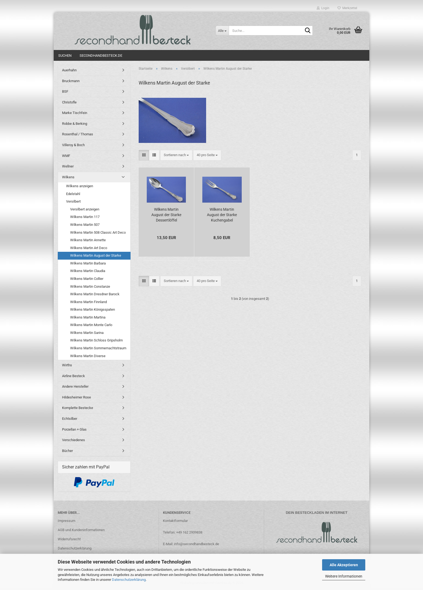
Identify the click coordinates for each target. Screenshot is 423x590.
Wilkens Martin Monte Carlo (91, 325)
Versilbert (73, 201)
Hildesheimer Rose (76, 397)
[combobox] (176, 155)
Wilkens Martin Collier (86, 279)
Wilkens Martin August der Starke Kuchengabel (222, 214)
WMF (66, 156)
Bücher (67, 451)
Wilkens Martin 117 (85, 217)
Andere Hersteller (75, 386)
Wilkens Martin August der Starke (95, 255)
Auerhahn (69, 70)
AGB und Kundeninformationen (81, 530)
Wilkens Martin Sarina (87, 333)
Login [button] (323, 8)
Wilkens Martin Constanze (90, 286)
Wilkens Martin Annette (88, 240)
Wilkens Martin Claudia (87, 271)
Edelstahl (73, 194)
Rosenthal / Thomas (77, 134)
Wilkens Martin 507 (85, 225)
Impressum (66, 521)
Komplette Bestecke (77, 408)
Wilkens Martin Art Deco (88, 248)
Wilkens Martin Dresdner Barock (95, 294)
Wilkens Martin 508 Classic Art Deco (98, 232)
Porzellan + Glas (74, 429)
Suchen (64, 55)
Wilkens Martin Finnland (88, 302)
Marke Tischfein (74, 113)
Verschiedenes (73, 440)
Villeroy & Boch (73, 145)
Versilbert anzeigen (84, 209)
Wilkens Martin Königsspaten (92, 309)
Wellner (68, 166)
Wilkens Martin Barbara (88, 263)
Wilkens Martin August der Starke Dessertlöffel (166, 214)
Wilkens (68, 177)
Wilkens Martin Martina (87, 317)
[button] (144, 155)
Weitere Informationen (343, 576)
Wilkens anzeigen (79, 186)
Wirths (67, 365)
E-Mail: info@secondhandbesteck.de (191, 544)
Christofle (69, 102)
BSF (65, 91)
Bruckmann (71, 81)
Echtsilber (69, 419)
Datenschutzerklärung (129, 580)
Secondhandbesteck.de (101, 55)
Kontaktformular (175, 521)
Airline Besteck (73, 376)
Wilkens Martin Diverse (87, 356)
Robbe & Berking (74, 124)
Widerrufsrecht (69, 539)
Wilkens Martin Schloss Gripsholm (96, 340)
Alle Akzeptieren (344, 565)
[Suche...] (222, 30)
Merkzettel (347, 8)
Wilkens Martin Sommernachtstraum (98, 348)
